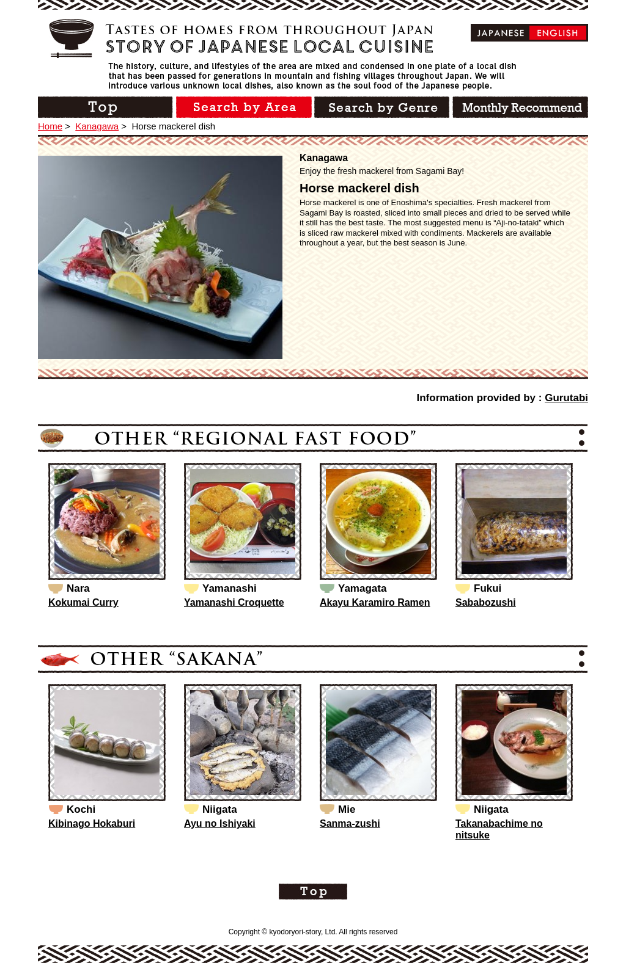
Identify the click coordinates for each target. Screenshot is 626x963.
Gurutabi (566, 398)
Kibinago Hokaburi (91, 823)
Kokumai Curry (83, 602)
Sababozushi (485, 602)
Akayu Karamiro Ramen (375, 602)
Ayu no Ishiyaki (220, 823)
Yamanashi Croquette (234, 602)
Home (50, 126)
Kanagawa (97, 126)
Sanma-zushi (350, 823)
